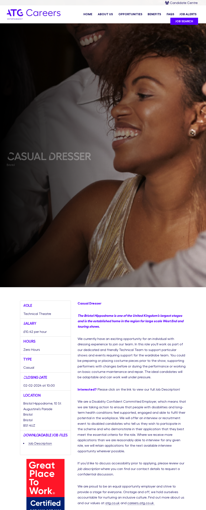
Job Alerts (188, 14)
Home (87, 14)
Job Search (184, 21)
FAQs (170, 14)
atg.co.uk (112, 503)
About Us (105, 14)
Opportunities (130, 14)
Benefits (154, 14)
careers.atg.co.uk (141, 503)
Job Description (40, 443)
